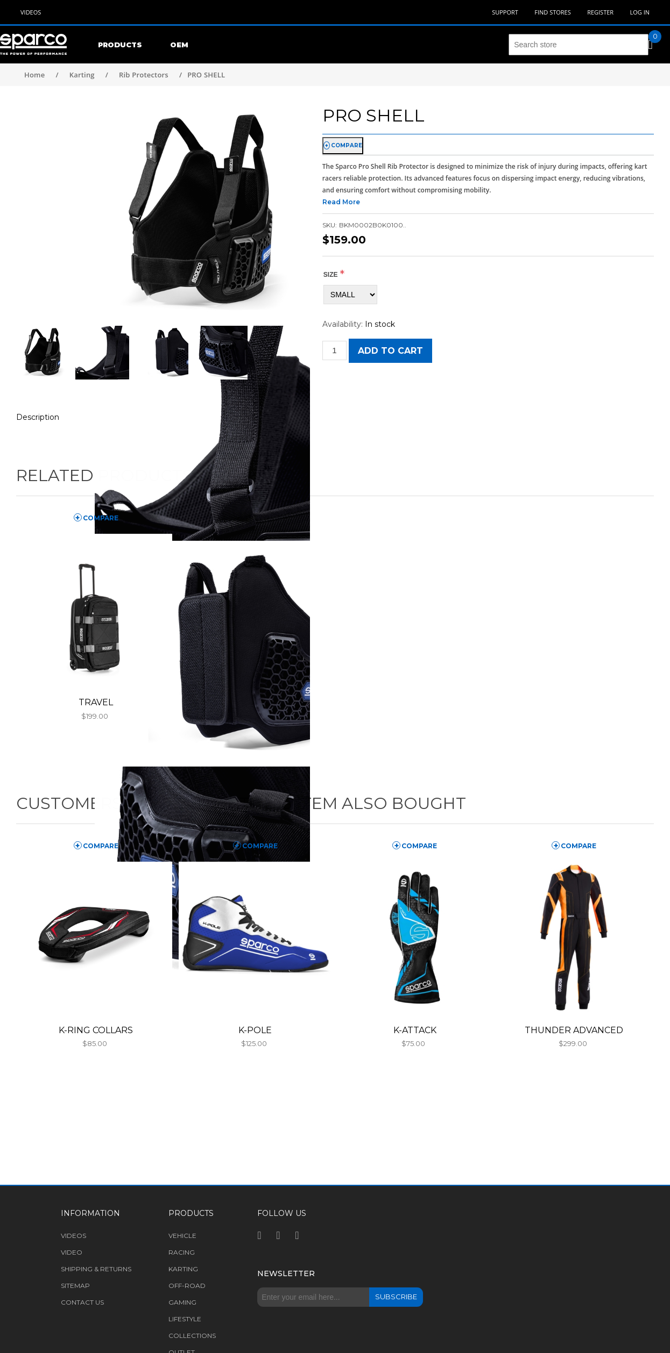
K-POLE (255, 1030)
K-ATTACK (414, 1030)
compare (346, 145)
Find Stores (552, 12)
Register (600, 12)
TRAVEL (96, 702)
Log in (640, 12)
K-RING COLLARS (96, 1030)
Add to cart (390, 351)
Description (37, 417)
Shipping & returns (96, 1269)
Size (330, 274)
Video (71, 1252)
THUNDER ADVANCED (574, 1030)
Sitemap (75, 1286)
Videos (30, 12)
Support (505, 12)
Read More (341, 202)
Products (120, 44)
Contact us (82, 1302)
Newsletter (286, 1273)
